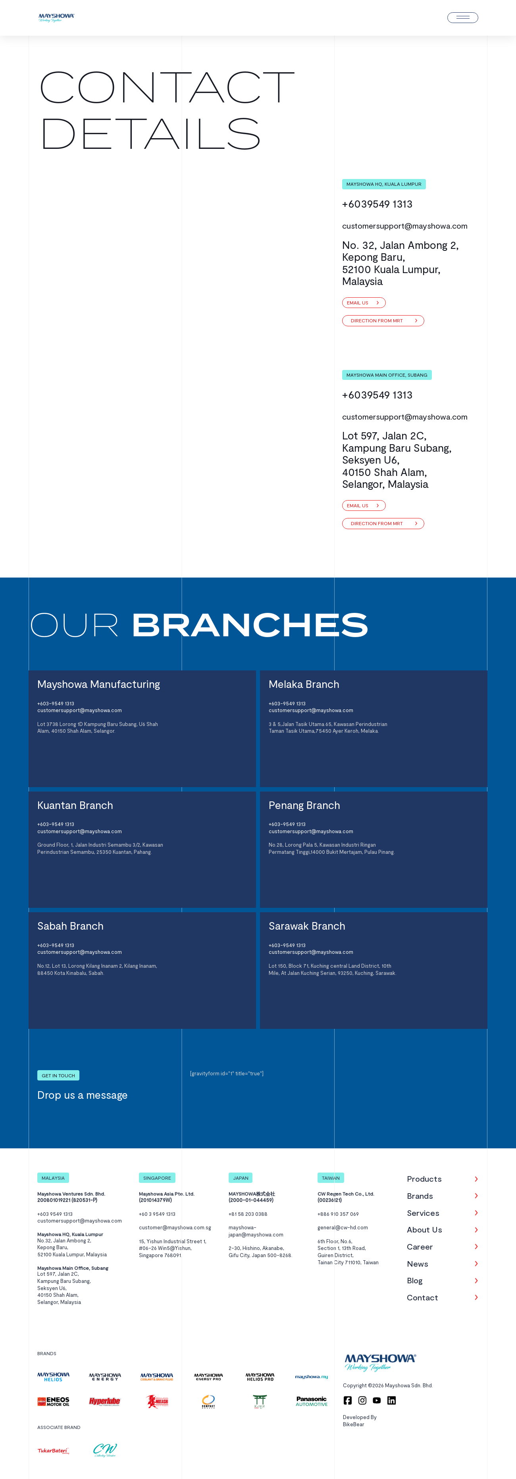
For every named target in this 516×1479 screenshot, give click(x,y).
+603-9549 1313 (55, 703)
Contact (422, 1297)
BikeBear (353, 1424)
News (417, 1263)
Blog (415, 1280)
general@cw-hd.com (343, 1227)
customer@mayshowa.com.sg (175, 1227)
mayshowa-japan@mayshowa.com (256, 1231)
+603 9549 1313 (55, 1214)
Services (423, 1212)
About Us (424, 1229)
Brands (420, 1195)
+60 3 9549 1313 (157, 1214)
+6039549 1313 (377, 203)
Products (424, 1178)
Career (420, 1246)
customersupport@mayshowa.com (405, 225)
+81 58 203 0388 (248, 1214)
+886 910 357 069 (338, 1214)
